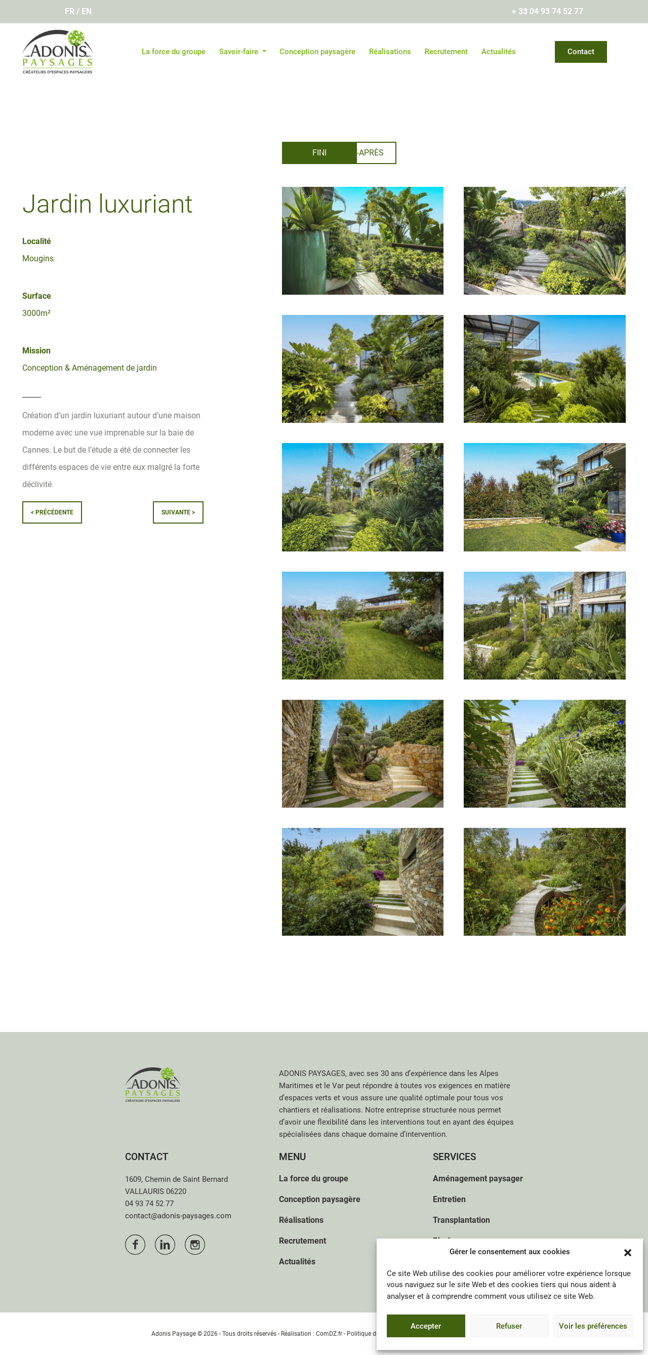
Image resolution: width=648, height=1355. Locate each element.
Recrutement (446, 51)
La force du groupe (174, 51)
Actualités (498, 51)
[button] (628, 1252)
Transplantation (461, 1220)
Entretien (449, 1199)
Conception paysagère (317, 51)
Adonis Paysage (173, 1333)
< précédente (52, 512)
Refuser (509, 1326)
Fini (320, 152)
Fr (69, 11)
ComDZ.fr (329, 1333)
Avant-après (418, 152)
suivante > (178, 512)
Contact (581, 51)
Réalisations (390, 51)
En (87, 11)
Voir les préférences (593, 1326)
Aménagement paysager (478, 1178)
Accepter (426, 1326)
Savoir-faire (239, 51)
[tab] (320, 153)
